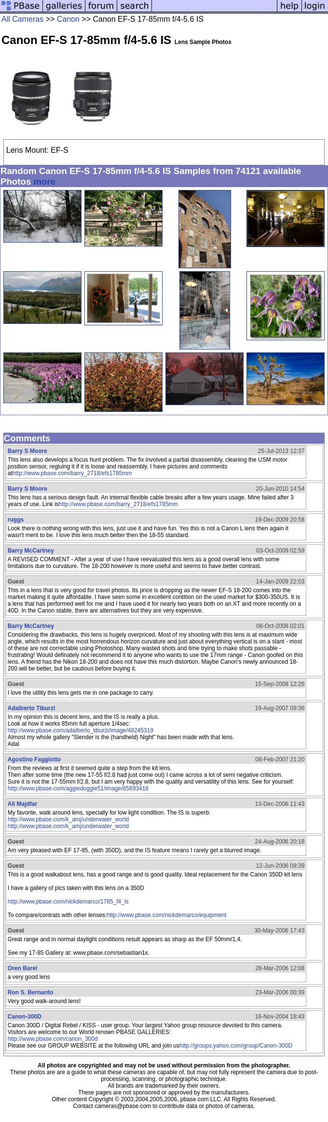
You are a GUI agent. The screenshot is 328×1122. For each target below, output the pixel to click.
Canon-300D (24, 1016)
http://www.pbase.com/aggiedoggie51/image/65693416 (78, 788)
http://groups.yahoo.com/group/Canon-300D (235, 1045)
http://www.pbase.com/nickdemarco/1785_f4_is (68, 901)
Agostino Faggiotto (34, 759)
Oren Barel (22, 968)
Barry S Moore (27, 451)
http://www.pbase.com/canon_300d (53, 1038)
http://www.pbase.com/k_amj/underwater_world (68, 819)
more (44, 181)
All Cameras (22, 19)
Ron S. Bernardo (31, 992)
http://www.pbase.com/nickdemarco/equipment (166, 915)
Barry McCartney (31, 550)
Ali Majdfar (22, 804)
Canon (68, 19)
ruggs (16, 519)
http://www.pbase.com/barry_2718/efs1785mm (72, 473)
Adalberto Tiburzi (31, 708)
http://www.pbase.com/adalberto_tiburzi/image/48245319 (80, 730)
